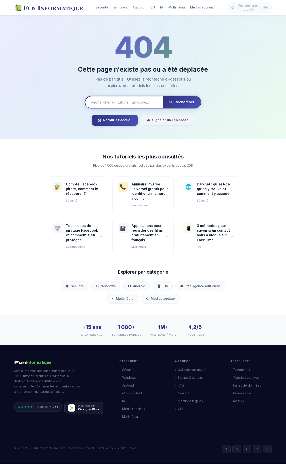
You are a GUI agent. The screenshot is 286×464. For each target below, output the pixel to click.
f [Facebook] (226, 449)
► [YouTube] (247, 449)
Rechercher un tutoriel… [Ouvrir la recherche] (249, 7)
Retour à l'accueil (114, 120)
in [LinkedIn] (257, 449)
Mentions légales (190, 401)
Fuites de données (247, 385)
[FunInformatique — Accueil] (50, 7)
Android (138, 7)
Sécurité (101, 7)
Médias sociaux (202, 7)
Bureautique (242, 393)
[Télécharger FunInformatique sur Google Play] (83, 408)
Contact (183, 393)
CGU (181, 409)
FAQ (181, 385)
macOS (238, 401)
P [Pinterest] (267, 449)
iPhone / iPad (132, 393)
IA (161, 7)
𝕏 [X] (237, 449)
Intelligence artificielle (200, 286)
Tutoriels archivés (246, 378)
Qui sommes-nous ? (192, 370)
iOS (152, 7)
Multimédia (176, 7)
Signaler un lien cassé (167, 120)
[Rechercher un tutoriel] (124, 102)
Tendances (241, 370)
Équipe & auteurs (190, 378)
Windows (120, 7)
